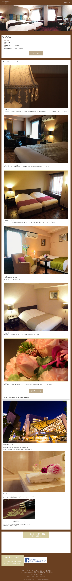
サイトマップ (30, 576)
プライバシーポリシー (36, 574)
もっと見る (36, 53)
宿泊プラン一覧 (36, 391)
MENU (67, 2)
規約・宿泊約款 (40, 576)
